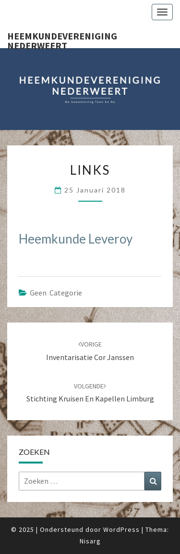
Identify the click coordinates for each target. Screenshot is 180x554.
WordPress (121, 529)
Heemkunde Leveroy (75, 238)
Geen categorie (56, 292)
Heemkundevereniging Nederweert (62, 39)
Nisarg (90, 541)
